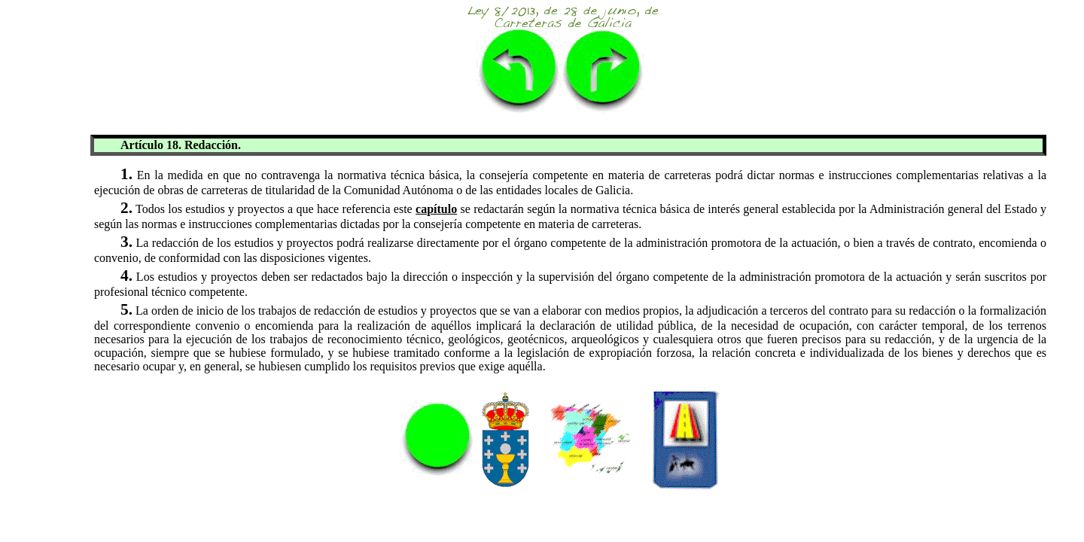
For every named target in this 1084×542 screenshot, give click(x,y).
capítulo (436, 208)
